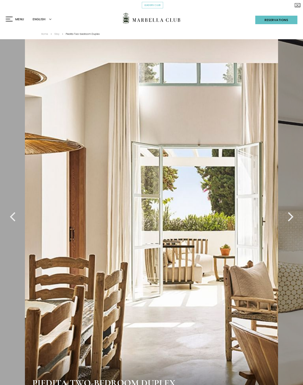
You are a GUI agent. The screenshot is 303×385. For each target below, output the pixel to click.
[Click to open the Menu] (15, 19)
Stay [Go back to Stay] (57, 34)
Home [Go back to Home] (44, 34)
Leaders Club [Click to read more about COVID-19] (153, 5)
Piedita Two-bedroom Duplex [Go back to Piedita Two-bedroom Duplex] (83, 34)
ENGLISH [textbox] (39, 19)
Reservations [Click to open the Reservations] (276, 20)
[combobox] (46, 19)
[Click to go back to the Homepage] (151, 18)
